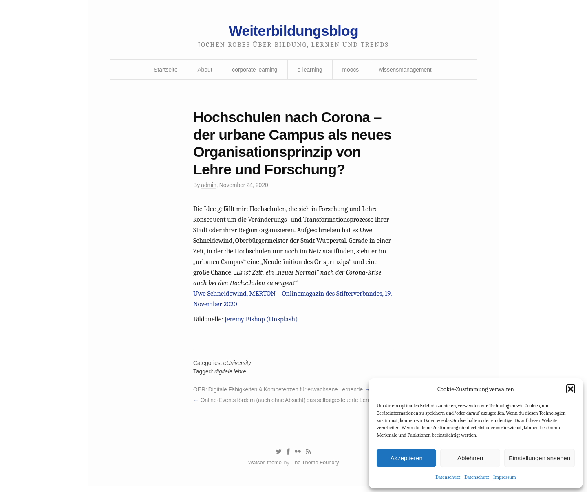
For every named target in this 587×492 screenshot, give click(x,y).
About (204, 70)
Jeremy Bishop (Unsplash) (262, 323)
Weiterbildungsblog (293, 31)
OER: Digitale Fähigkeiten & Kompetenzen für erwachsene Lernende (279, 394)
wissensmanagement (406, 70)
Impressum (504, 477)
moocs (350, 70)
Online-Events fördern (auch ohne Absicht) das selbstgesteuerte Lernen (290, 405)
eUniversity (238, 367)
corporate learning (254, 70)
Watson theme (264, 469)
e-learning (309, 70)
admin (209, 187)
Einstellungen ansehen (539, 457)
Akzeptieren (407, 457)
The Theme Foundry (315, 469)
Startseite (164, 70)
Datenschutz (447, 477)
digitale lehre (231, 376)
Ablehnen (470, 457)
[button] (571, 389)
